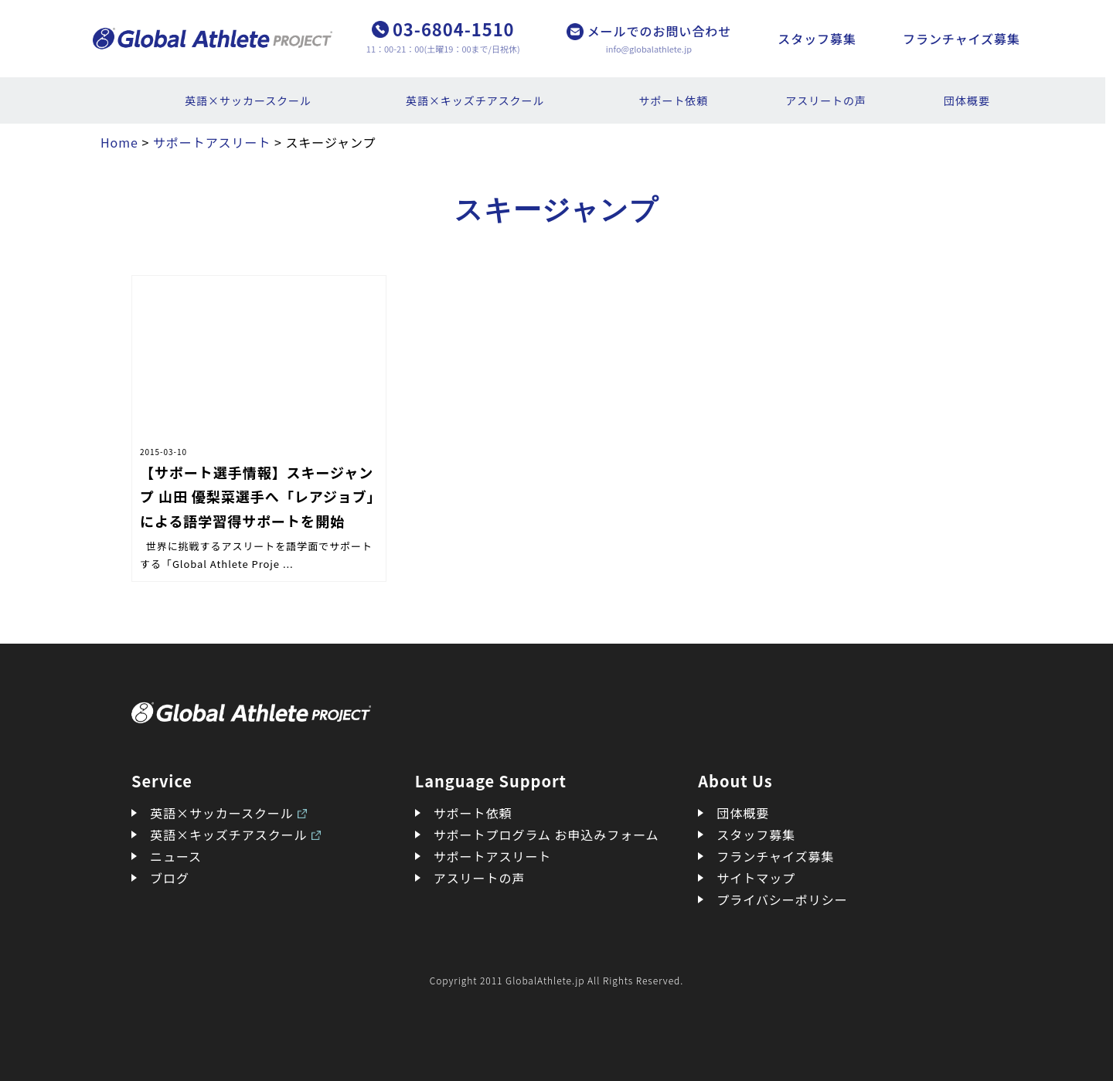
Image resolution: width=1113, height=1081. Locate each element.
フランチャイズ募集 (961, 38)
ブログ (169, 878)
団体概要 (967, 100)
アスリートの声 (825, 100)
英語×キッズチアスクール (475, 100)
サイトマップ (755, 878)
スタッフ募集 (817, 38)
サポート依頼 (674, 100)
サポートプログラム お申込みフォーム (546, 834)
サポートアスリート (493, 856)
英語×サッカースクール (248, 100)
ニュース (176, 856)
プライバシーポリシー (781, 899)
